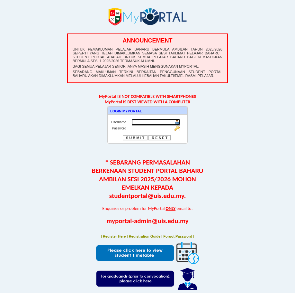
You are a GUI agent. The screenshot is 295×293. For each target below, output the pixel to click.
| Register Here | (115, 236)
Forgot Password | (178, 236)
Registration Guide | (146, 236)
